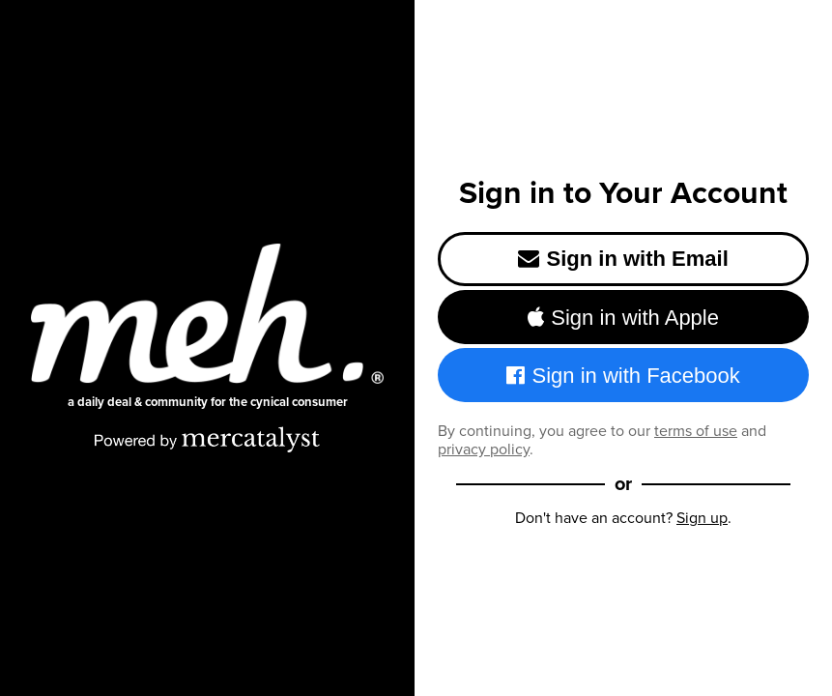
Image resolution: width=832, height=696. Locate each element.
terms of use (695, 431)
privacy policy (484, 449)
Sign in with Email (623, 258)
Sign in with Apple (623, 317)
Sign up (702, 518)
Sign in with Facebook (623, 375)
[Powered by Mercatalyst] (208, 438)
